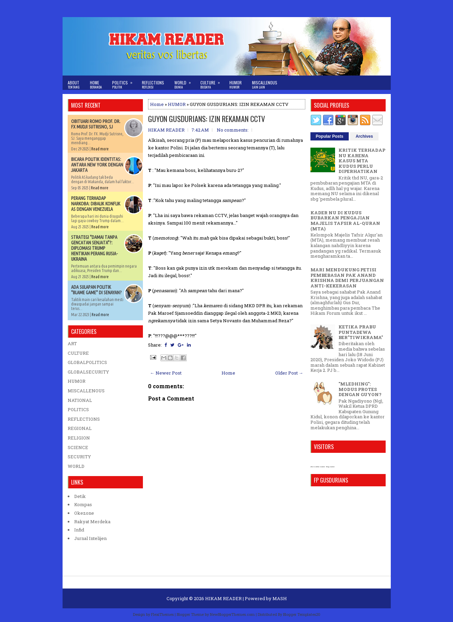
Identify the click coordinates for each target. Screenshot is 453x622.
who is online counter (317, 467)
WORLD (76, 466)
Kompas (83, 504)
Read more (100, 149)
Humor (235, 85)
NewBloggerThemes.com (232, 614)
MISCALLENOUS (86, 391)
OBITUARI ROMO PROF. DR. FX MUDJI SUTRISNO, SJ (95, 124)
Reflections (153, 85)
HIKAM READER (223, 598)
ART (72, 343)
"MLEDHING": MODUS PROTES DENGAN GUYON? (360, 389)
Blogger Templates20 (301, 614)
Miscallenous (264, 85)
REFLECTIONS (84, 419)
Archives (364, 136)
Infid (79, 530)
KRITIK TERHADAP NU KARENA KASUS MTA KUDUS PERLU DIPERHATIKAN (361, 160)
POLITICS (78, 409)
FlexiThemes (162, 614)
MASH (279, 598)
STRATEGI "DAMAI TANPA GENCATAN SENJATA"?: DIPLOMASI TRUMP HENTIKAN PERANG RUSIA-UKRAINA (94, 248)
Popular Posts (330, 136)
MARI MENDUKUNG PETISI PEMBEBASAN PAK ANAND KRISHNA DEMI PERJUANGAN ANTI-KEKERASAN (347, 278)
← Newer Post (166, 373)
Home (96, 85)
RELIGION (79, 438)
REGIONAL (80, 428)
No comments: (233, 130)
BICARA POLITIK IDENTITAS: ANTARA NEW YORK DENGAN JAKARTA (97, 165)
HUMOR (177, 104)
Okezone (84, 513)
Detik (80, 496)
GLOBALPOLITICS (87, 362)
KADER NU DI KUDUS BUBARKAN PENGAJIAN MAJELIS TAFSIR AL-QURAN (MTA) (345, 220)
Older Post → (289, 373)
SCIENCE (78, 447)
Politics (124, 83)
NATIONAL (80, 400)
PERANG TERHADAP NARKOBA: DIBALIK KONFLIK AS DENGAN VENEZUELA (95, 203)
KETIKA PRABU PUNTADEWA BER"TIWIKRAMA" (360, 332)
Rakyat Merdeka (92, 521)
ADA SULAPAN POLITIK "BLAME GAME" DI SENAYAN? (96, 289)
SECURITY (79, 457)
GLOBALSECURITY (88, 372)
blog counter (330, 467)
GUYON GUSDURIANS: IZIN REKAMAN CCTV (206, 118)
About (74, 85)
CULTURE (78, 353)
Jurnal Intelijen (90, 538)
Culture (212, 83)
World (184, 83)
